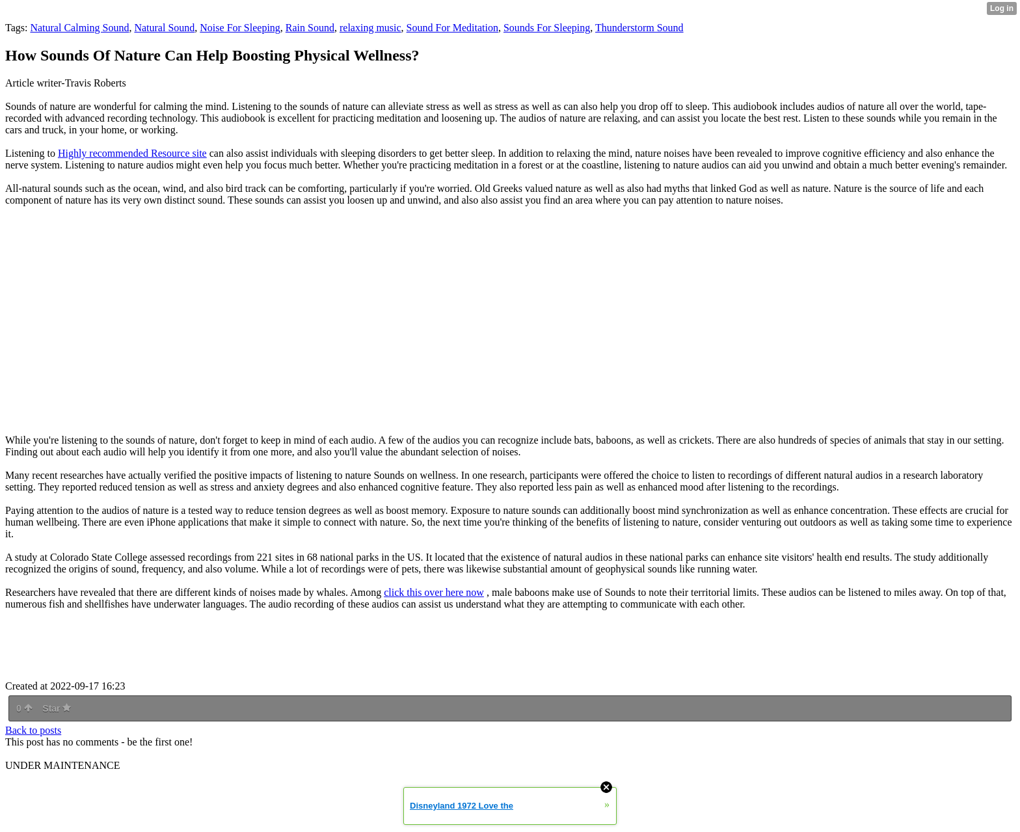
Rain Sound (310, 27)
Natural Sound (164, 27)
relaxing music (370, 27)
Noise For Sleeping (240, 27)
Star (56, 708)
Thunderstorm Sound (639, 27)
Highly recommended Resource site (132, 153)
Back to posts (33, 730)
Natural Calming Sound (79, 27)
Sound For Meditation (452, 27)
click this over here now (434, 592)
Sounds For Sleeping (546, 27)
